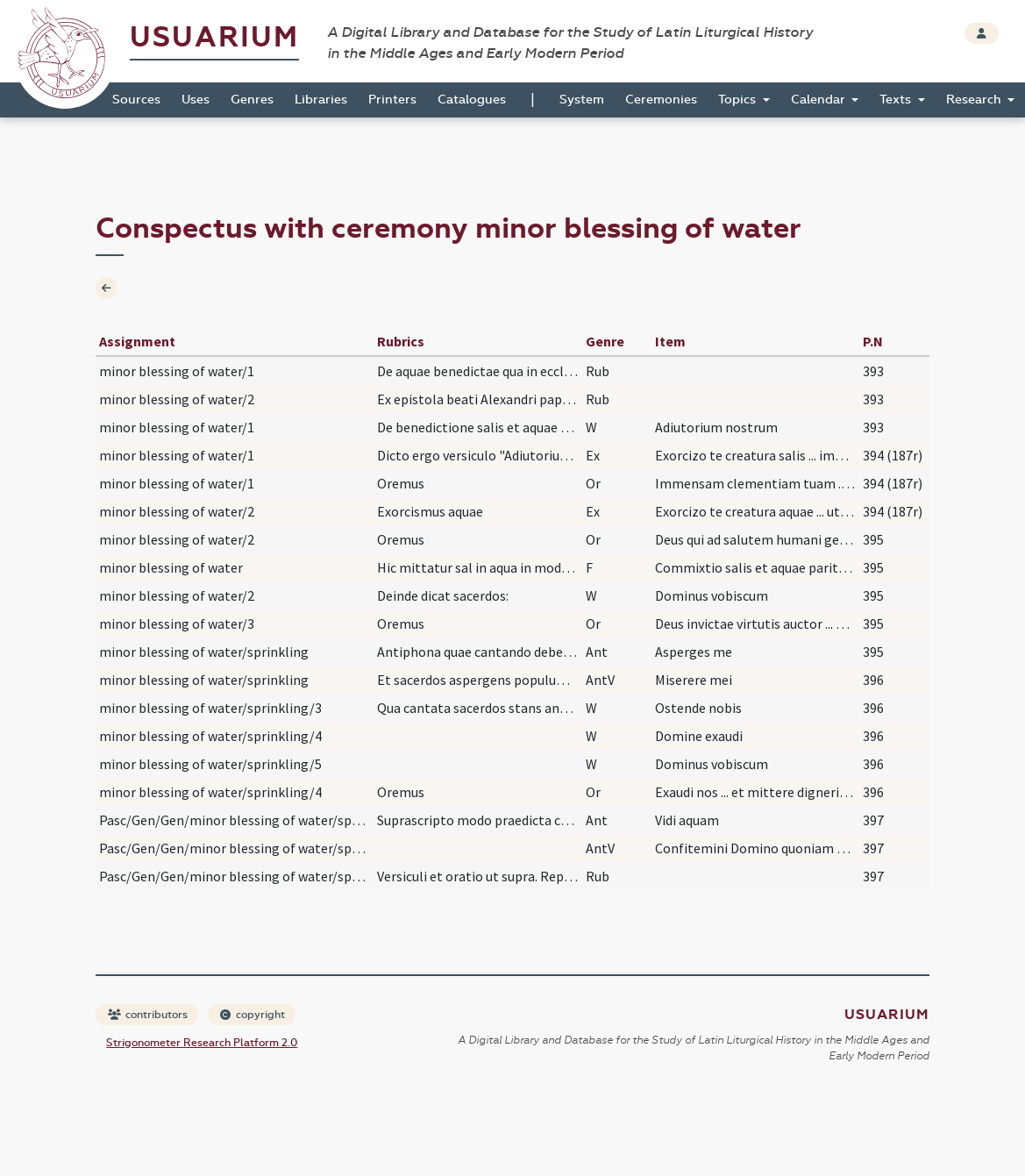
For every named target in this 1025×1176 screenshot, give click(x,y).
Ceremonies (661, 99)
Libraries (321, 99)
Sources (136, 99)
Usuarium (214, 37)
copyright (252, 1015)
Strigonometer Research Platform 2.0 (201, 1043)
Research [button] (975, 99)
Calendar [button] (820, 99)
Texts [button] (897, 99)
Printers (392, 99)
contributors (148, 1015)
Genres (252, 99)
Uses (196, 99)
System (581, 99)
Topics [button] (738, 99)
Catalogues (472, 99)
